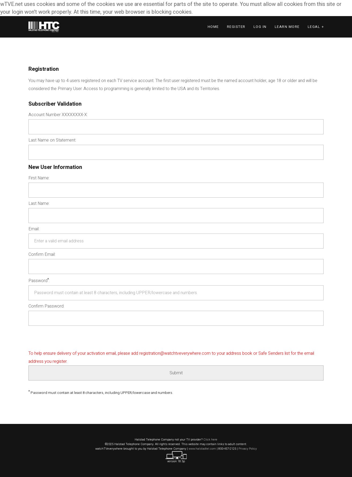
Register (236, 26)
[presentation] (69, 338)
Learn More (287, 26)
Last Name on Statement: (52, 140)
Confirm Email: (42, 254)
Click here (210, 439)
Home (213, 26)
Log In (260, 26)
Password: (39, 280)
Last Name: (39, 203)
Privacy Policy (248, 448)
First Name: (39, 178)
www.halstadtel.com (202, 448)
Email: (33, 229)
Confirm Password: (46, 306)
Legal (314, 26)
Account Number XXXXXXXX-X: (58, 115)
